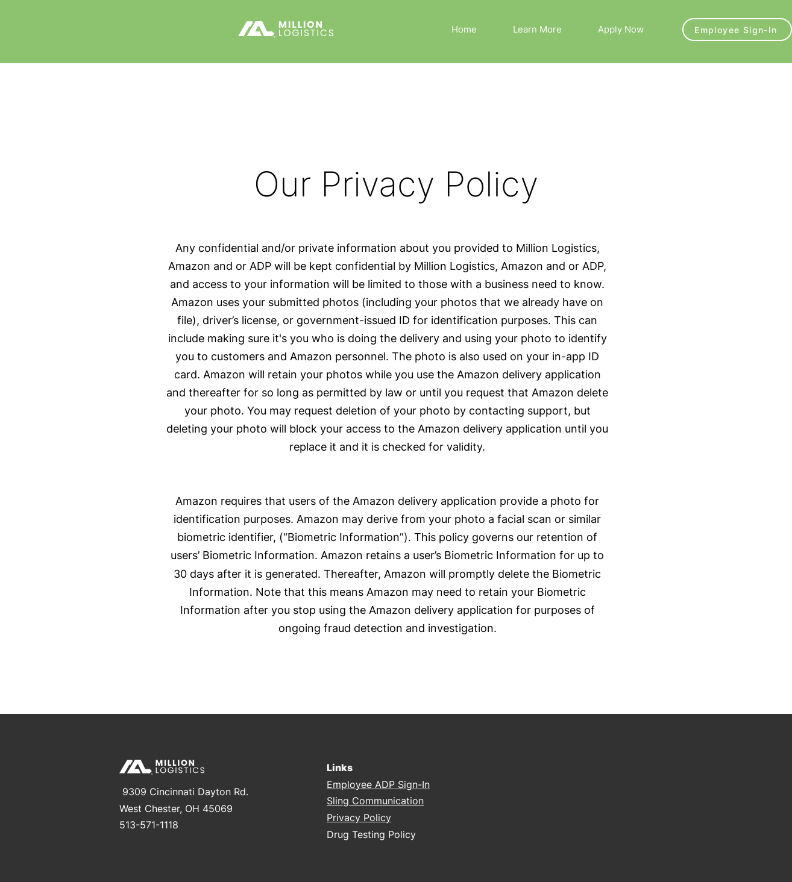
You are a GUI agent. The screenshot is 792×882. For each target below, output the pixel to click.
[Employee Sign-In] (737, 29)
